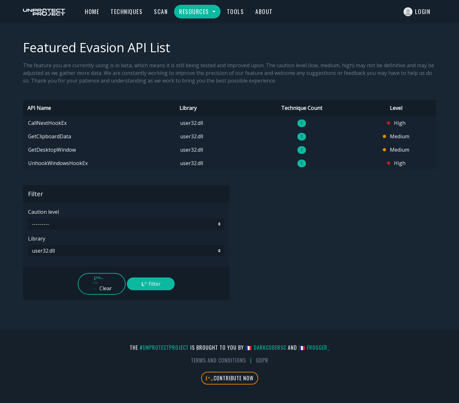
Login (417, 11)
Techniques (126, 11)
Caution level (43, 211)
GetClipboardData (49, 136)
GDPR (262, 360)
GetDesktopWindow (52, 149)
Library (36, 238)
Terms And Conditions (218, 360)
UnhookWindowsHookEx (58, 163)
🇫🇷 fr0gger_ (314, 347)
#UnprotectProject (164, 347)
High (396, 122)
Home (92, 11)
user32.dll (191, 122)
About (264, 11)
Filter (151, 283)
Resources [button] (195, 11)
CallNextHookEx (47, 122)
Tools (235, 11)
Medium (396, 136)
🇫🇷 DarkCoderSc (265, 347)
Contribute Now (230, 378)
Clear (102, 284)
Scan (161, 11)
